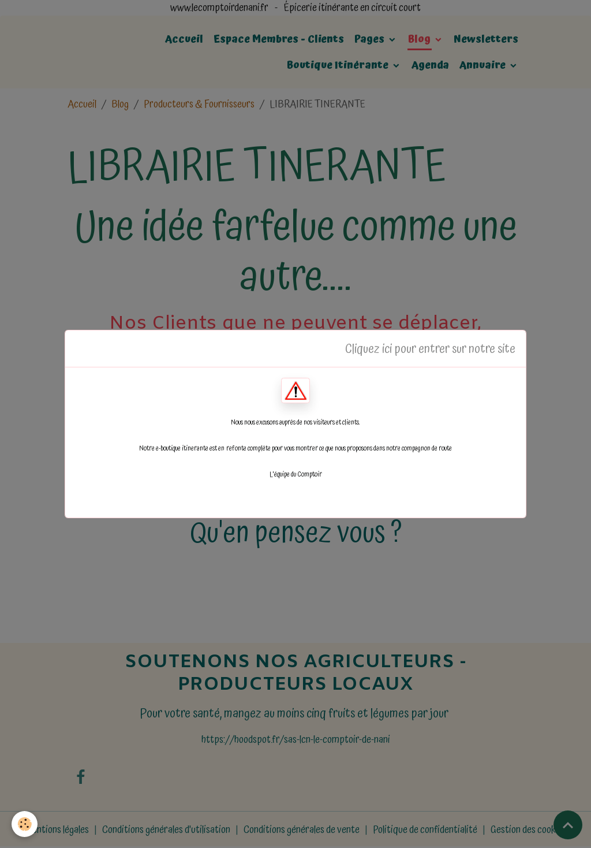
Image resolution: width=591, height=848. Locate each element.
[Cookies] (25, 824)
